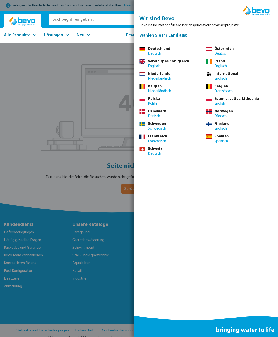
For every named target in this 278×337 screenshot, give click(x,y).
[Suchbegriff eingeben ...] (117, 19)
